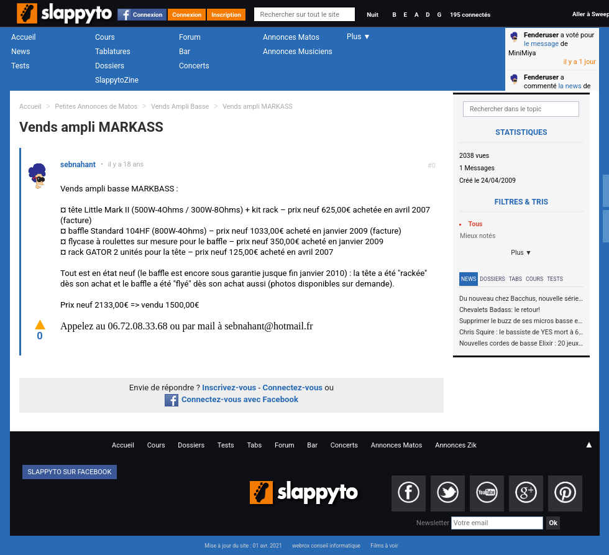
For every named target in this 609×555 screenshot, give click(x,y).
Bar (184, 51)
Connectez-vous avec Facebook (231, 399)
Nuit (372, 14)
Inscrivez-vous (229, 387)
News (20, 51)
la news (569, 86)
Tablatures (112, 51)
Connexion (147, 14)
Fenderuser (541, 35)
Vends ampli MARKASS (257, 107)
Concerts (194, 66)
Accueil (23, 37)
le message (541, 44)
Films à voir (384, 546)
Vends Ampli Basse (180, 107)
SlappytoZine (117, 80)
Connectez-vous (293, 387)
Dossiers (109, 66)
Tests (20, 66)
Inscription (226, 14)
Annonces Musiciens (297, 51)
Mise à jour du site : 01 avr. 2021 (243, 546)
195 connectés (470, 14)
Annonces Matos (291, 37)
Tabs (515, 279)
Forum (190, 37)
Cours (105, 37)
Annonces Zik (456, 445)
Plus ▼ (521, 253)
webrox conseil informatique (326, 546)
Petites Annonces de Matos (96, 107)
